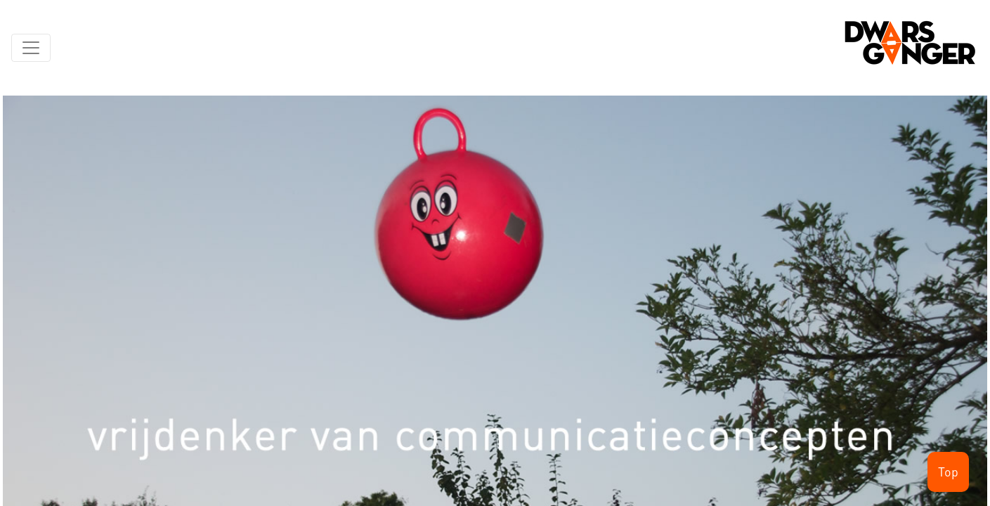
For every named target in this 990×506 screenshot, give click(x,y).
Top (948, 471)
